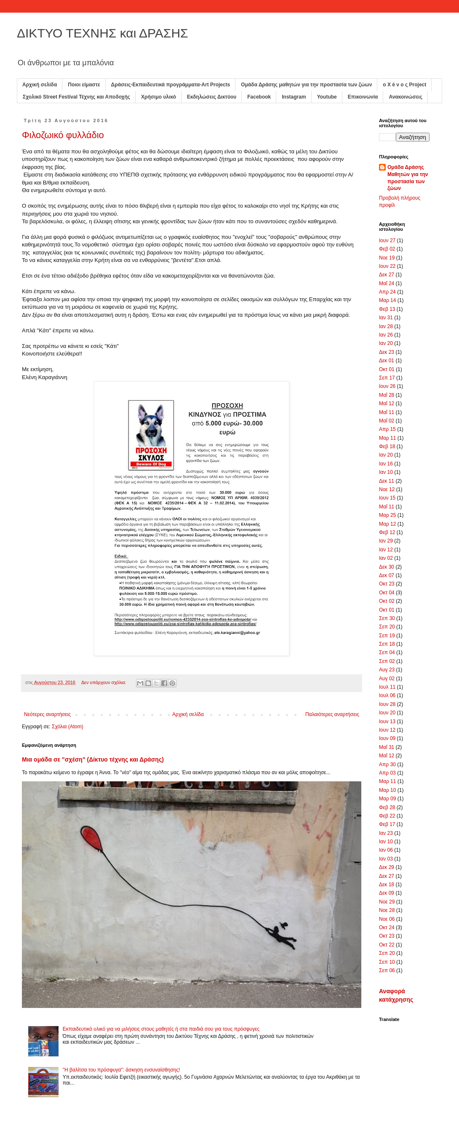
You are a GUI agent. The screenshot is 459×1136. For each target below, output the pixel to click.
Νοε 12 (387, 489)
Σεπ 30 (387, 618)
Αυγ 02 (387, 679)
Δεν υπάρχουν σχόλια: (104, 682)
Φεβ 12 (387, 532)
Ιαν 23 (386, 833)
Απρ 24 (387, 292)
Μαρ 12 (387, 524)
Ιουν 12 (387, 730)
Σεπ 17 (387, 378)
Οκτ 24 (387, 927)
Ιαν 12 (386, 550)
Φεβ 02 (387, 249)
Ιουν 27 (387, 240)
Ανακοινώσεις (405, 97)
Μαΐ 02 (386, 421)
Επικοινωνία (363, 97)
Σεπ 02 (387, 661)
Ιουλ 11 (387, 687)
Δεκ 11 (386, 481)
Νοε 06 (387, 919)
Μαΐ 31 (386, 747)
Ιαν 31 (386, 318)
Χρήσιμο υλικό (158, 97)
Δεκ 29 (386, 867)
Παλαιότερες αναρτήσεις (332, 714)
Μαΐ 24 (386, 283)
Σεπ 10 (387, 962)
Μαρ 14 (387, 300)
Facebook (259, 97)
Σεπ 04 (387, 652)
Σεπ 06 (387, 970)
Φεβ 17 (387, 824)
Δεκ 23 (386, 352)
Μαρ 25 (387, 515)
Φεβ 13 (387, 309)
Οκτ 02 (387, 601)
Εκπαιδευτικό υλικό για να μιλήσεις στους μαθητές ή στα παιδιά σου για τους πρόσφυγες (161, 1029)
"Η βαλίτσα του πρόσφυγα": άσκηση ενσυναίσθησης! (121, 1070)
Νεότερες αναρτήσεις (47, 714)
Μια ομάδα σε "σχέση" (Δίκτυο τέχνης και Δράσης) (93, 759)
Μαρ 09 (387, 799)
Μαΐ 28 (386, 395)
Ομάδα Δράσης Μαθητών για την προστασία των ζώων (407, 177)
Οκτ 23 (387, 584)
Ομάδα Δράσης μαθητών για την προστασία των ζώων (306, 85)
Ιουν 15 (387, 498)
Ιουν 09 (387, 738)
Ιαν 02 (386, 558)
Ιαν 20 (386, 343)
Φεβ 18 (387, 446)
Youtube (327, 97)
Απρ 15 (387, 429)
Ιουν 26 (387, 386)
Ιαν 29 (386, 541)
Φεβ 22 (387, 816)
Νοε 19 (387, 258)
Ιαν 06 (386, 850)
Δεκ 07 (386, 575)
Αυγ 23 (387, 670)
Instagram (294, 97)
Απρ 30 (387, 764)
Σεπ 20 (387, 627)
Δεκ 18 (386, 884)
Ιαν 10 (386, 472)
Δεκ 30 (386, 567)
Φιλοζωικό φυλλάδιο (63, 135)
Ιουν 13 (387, 721)
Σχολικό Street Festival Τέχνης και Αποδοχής (76, 97)
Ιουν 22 (387, 266)
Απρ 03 (387, 773)
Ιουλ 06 (387, 695)
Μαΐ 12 (386, 403)
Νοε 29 (387, 902)
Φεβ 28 (387, 807)
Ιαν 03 (386, 859)
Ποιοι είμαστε (84, 85)
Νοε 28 (387, 910)
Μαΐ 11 (386, 412)
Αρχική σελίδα (39, 85)
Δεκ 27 (386, 275)
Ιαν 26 (386, 335)
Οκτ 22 (387, 945)
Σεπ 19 (387, 636)
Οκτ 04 (387, 593)
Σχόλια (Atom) (67, 727)
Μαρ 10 (387, 790)
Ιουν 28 (387, 704)
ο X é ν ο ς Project (404, 85)
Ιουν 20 (387, 713)
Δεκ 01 (386, 361)
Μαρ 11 (387, 438)
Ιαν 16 (386, 464)
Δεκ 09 (386, 893)
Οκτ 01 (387, 369)
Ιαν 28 (386, 326)
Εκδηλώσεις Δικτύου (211, 97)
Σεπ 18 (387, 644)
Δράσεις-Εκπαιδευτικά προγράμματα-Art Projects (170, 85)
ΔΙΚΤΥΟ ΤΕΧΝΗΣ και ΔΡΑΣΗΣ (102, 33)
